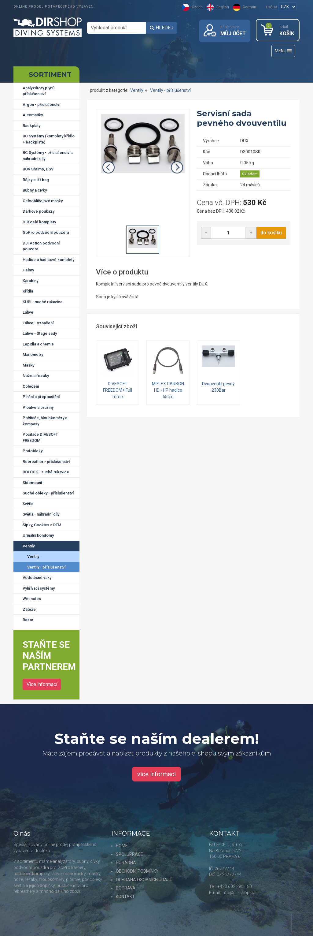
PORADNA (126, 862)
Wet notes (32, 598)
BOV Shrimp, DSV (38, 169)
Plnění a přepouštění (41, 396)
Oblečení (31, 386)
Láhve (28, 312)
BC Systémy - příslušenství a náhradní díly (48, 155)
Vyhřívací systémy (39, 588)
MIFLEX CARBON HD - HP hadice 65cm (168, 390)
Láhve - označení (38, 323)
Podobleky (32, 451)
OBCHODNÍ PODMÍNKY (137, 871)
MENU (283, 50)
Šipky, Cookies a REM (42, 525)
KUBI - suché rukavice (43, 302)
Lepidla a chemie (38, 344)
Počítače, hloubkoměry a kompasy (45, 421)
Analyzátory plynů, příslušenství (39, 91)
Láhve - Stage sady (40, 333)
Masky (28, 365)
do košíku (271, 233)
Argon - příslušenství (41, 104)
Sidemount (32, 482)
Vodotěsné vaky (37, 577)
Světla (28, 504)
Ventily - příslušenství (46, 567)
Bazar (28, 619)
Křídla (28, 291)
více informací (156, 774)
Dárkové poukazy (38, 211)
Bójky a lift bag (36, 179)
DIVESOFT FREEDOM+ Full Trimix (117, 390)
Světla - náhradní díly (41, 514)
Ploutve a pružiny (38, 407)
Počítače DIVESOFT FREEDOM (40, 437)
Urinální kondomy (38, 535)
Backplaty (31, 125)
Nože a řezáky (36, 375)
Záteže (29, 609)
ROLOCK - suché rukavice (46, 472)
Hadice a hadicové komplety (48, 259)
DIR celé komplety (39, 222)
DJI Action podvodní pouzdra (41, 246)
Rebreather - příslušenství (46, 461)
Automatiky (33, 115)
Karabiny (30, 280)
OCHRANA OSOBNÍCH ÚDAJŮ (144, 879)
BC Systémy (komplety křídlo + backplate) (49, 139)
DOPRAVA (125, 888)
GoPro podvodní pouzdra (46, 232)
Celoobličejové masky (43, 201)
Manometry (33, 354)
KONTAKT (125, 896)
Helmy (28, 270)
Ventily (29, 546)
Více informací (42, 684)
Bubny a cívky (35, 190)
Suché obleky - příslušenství (48, 493)
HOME (122, 845)
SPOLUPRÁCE (129, 854)
